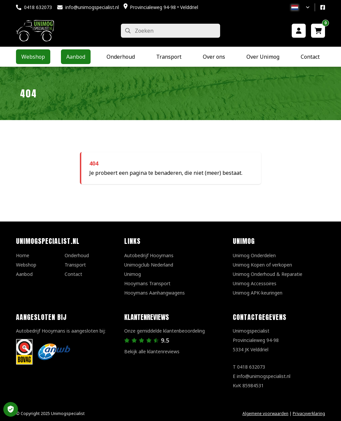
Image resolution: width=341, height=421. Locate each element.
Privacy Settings (10, 409)
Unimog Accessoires (254, 283)
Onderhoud (77, 255)
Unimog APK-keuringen (257, 293)
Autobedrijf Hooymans (148, 255)
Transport (75, 265)
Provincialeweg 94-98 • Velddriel (164, 7)
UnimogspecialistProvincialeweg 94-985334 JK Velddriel (256, 340)
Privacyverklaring (309, 413)
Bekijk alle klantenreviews (151, 351)
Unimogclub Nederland (148, 265)
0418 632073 (38, 7)
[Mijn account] (299, 31)
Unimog (132, 274)
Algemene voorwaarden (265, 413)
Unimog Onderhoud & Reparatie (267, 274)
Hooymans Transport (147, 283)
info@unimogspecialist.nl (92, 7)
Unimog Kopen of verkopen (262, 265)
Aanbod (24, 274)
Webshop (26, 265)
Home (22, 255)
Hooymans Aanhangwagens (154, 293)
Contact (73, 274)
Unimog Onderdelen (254, 255)
